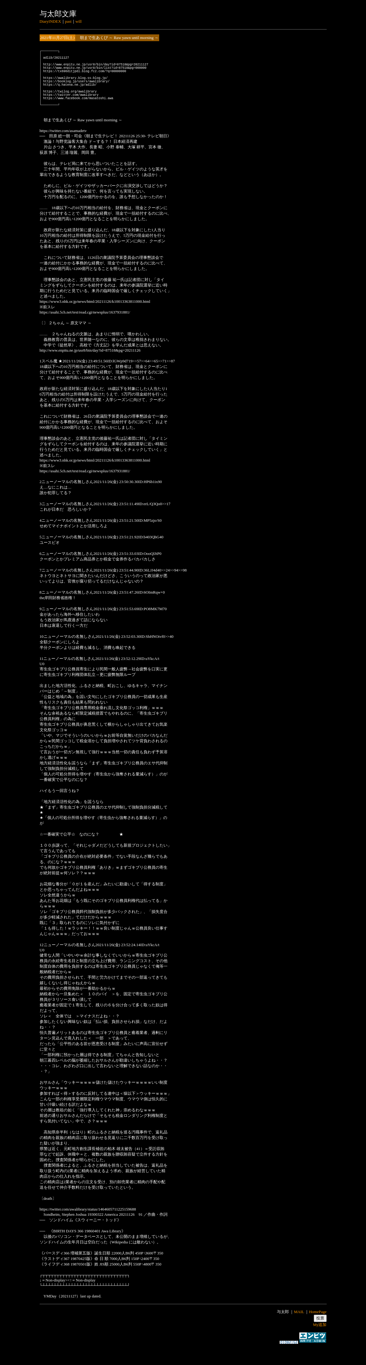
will (79, 21)
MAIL (299, 1328)
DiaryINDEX (50, 21)
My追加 (319, 1341)
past (68, 21)
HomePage (317, 1328)
